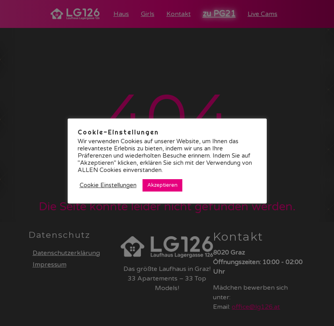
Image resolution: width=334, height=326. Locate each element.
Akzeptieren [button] (162, 185)
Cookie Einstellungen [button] (108, 185)
